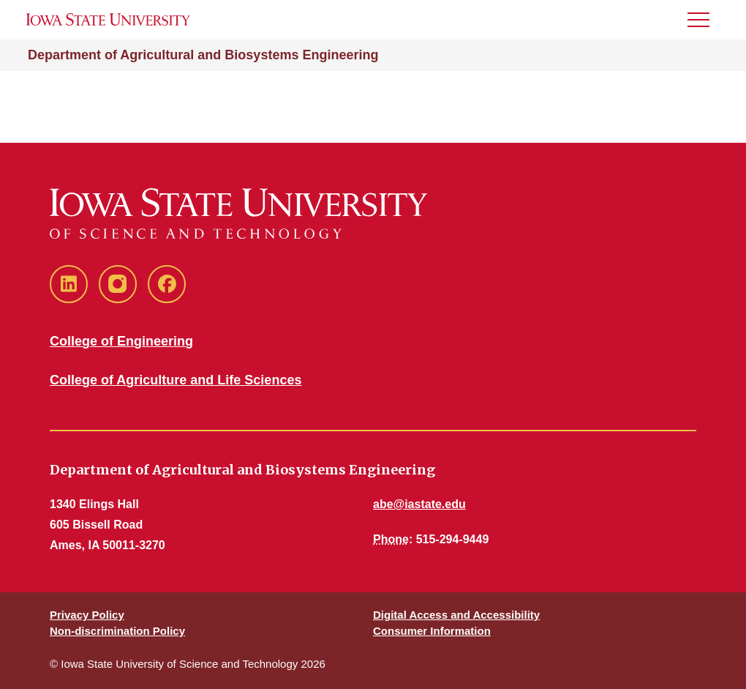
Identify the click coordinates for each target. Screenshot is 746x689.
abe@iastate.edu (419, 504)
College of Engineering (121, 341)
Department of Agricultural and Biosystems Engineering (203, 55)
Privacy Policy (87, 614)
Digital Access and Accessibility (456, 614)
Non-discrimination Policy (117, 631)
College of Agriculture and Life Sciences (175, 380)
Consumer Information (432, 631)
